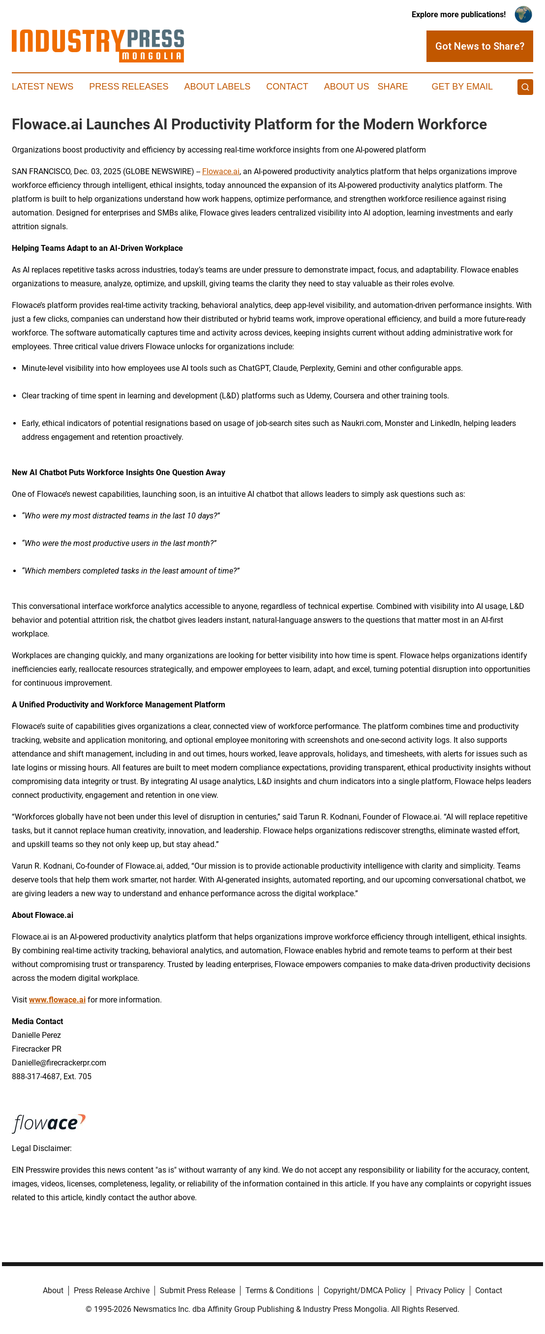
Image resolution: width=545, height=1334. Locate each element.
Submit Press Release (197, 1290)
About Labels (217, 86)
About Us (346, 86)
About (53, 1290)
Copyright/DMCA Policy (365, 1290)
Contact (287, 86)
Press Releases (128, 86)
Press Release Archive (112, 1290)
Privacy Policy (440, 1290)
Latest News (42, 86)
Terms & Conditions (279, 1290)
